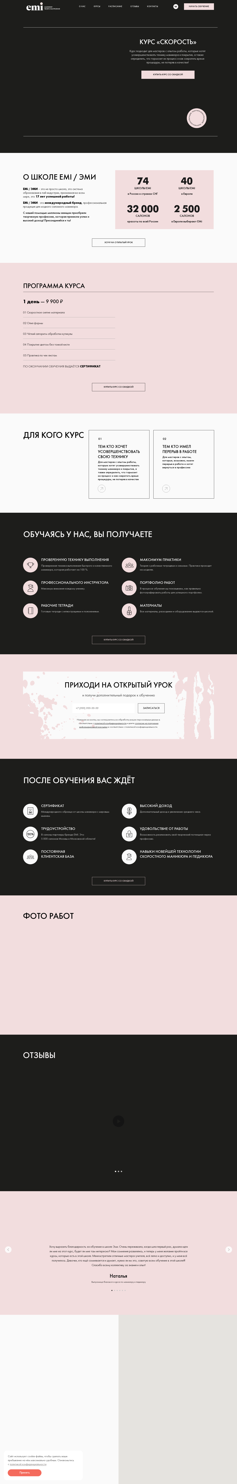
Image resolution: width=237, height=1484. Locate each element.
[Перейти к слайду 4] (119, 1290)
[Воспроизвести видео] (118, 1121)
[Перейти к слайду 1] (115, 1171)
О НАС (82, 7)
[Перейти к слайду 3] (121, 1171)
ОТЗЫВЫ (134, 7)
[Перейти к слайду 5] (122, 1290)
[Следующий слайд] (228, 1249)
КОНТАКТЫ (152, 7)
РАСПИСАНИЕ (115, 7)
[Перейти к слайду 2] (118, 1171)
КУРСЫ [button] (97, 7)
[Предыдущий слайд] (8, 1249)
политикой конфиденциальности (110, 723)
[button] (199, 6)
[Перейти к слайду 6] (125, 1290)
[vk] (175, 6)
